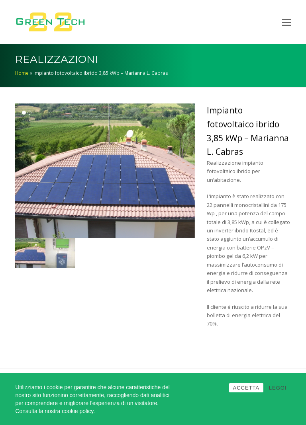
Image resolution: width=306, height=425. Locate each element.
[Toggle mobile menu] (286, 22)
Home (22, 73)
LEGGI (278, 388)
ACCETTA (246, 388)
